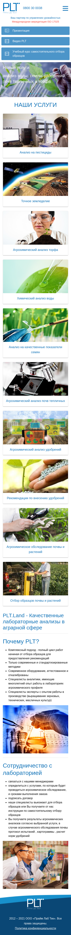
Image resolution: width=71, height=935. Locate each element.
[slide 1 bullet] (30, 93)
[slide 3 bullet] (36, 93)
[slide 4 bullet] (38, 93)
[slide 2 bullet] (33, 93)
